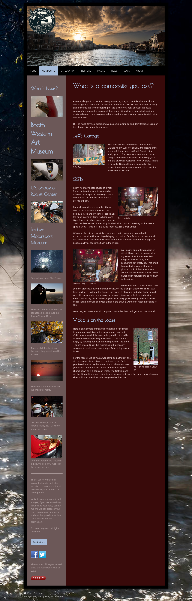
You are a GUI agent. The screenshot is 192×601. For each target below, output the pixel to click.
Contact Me (39, 542)
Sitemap (38, 593)
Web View (163, 593)
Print (28, 593)
